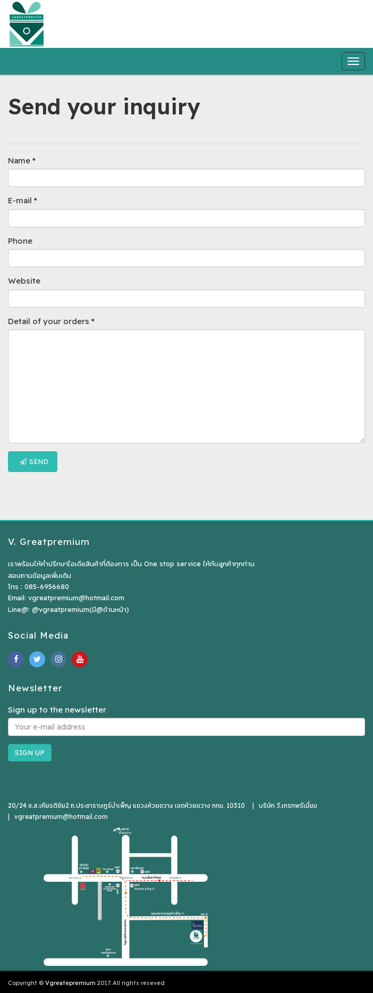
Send (34, 461)
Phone (20, 241)
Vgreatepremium (70, 983)
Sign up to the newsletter (57, 710)
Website (24, 281)
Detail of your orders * (51, 321)
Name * (22, 160)
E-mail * (22, 200)
